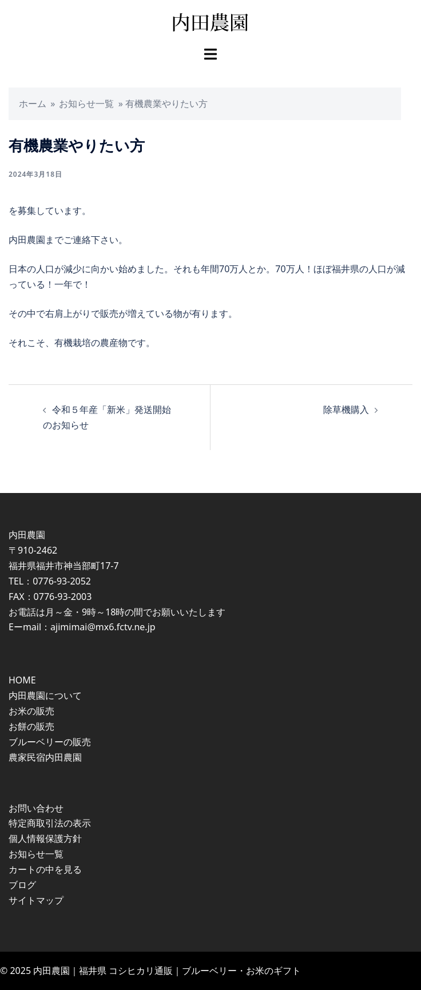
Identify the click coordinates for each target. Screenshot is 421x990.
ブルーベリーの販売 (50, 741)
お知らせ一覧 (86, 103)
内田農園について (45, 695)
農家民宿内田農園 (45, 757)
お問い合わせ (36, 808)
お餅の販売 (31, 726)
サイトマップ (36, 900)
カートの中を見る (45, 869)
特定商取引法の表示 (50, 823)
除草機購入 (346, 409)
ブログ (22, 884)
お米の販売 (31, 711)
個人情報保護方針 (45, 838)
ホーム (32, 103)
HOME (22, 680)
